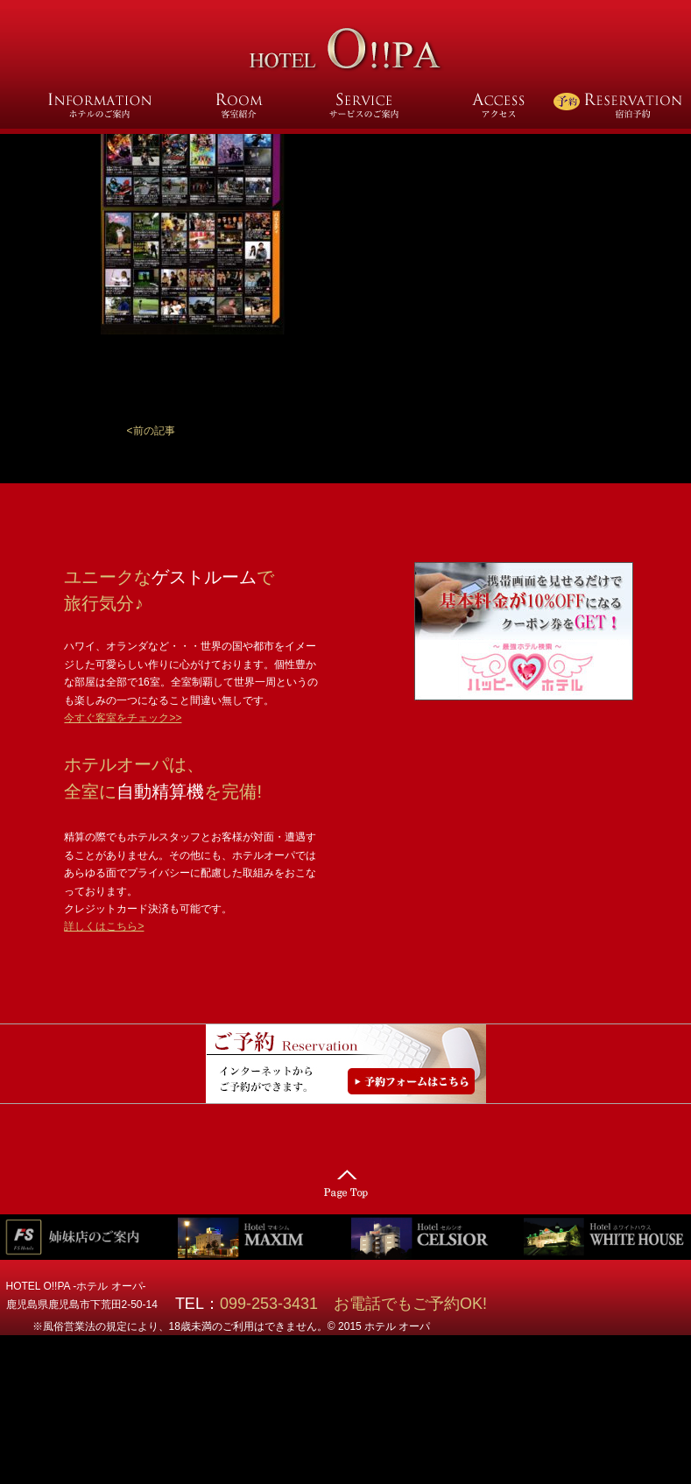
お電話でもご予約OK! (410, 1303)
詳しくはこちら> (104, 926)
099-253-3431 (277, 1303)
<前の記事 (151, 431)
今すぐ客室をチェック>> (122, 718)
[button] (151, 431)
